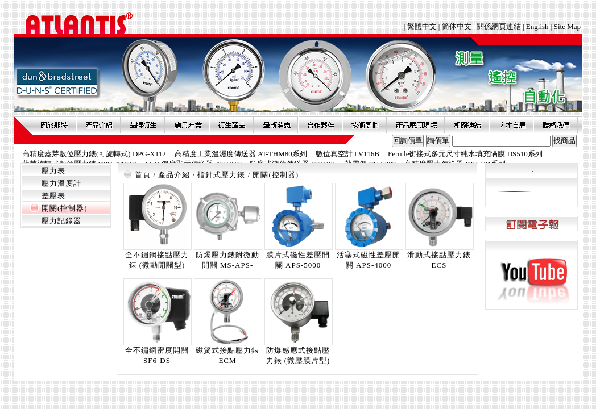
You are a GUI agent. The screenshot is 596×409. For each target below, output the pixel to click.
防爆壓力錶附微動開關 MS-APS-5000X (227, 265)
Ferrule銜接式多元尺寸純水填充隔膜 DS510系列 (465, 153)
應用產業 (187, 125)
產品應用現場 (415, 125)
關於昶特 (54, 125)
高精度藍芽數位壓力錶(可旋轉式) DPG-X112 (94, 153)
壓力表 (53, 170)
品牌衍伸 (142, 125)
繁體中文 (422, 26)
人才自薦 (511, 125)
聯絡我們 (555, 125)
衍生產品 (231, 125)
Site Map (567, 26)
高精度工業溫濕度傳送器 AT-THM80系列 (241, 153)
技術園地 (364, 125)
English (537, 26)
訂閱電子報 (531, 224)
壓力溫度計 (61, 183)
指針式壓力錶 (221, 174)
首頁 (143, 174)
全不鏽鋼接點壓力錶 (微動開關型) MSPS (157, 265)
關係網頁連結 (499, 26)
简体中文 (456, 26)
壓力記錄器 (61, 220)
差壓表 (53, 195)
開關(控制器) (65, 208)
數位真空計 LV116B (347, 153)
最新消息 (275, 125)
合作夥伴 (320, 125)
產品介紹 (98, 125)
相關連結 (467, 125)
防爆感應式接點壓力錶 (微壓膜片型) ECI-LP (298, 360)
